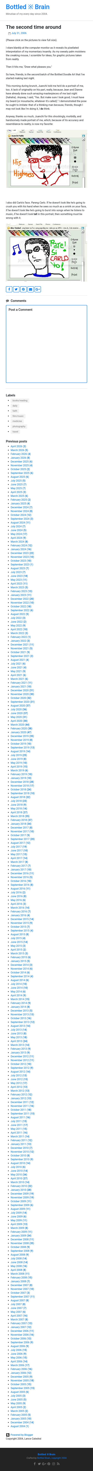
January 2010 (21, 1189)
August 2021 (20, 659)
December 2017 (21, 827)
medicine (17, 421)
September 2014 (22, 976)
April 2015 (18, 949)
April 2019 (19, 766)
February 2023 (21, 591)
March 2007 (19, 1319)
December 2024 (21, 507)
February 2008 (21, 1277)
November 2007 (22, 1289)
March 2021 (19, 678)
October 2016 (21, 881)
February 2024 (21, 545)
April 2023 (19, 583)
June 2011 (19, 1125)
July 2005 (18, 1395)
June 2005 (18, 1399)
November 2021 (22, 648)
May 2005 (18, 1403)
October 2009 (21, 1201)
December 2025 (21, 461)
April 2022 (19, 629)
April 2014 (18, 995)
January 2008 (20, 1281)
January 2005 (21, 1418)
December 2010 (21, 1147)
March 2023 (19, 587)
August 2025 (20, 476)
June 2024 (18, 530)
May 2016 (18, 900)
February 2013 (21, 1048)
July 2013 (19, 1029)
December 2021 (22, 644)
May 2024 (19, 534)
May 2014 (18, 991)
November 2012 (22, 1060)
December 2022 (22, 598)
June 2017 (19, 850)
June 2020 (19, 713)
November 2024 (22, 511)
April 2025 (18, 492)
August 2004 (20, 1426)
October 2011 (21, 1109)
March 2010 (20, 1182)
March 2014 (20, 999)
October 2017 (20, 835)
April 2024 (18, 537)
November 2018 (22, 785)
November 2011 (22, 1105)
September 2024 (22, 518)
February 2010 (21, 1186)
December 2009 (22, 1193)
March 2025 (19, 495)
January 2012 (21, 1098)
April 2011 (19, 1132)
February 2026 (21, 453)
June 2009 (18, 1216)
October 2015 (20, 926)
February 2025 (21, 499)
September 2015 (22, 930)
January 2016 (20, 915)
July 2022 (18, 617)
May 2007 (18, 1311)
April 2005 (18, 1407)
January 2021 (21, 686)
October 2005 (21, 1384)
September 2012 (22, 1067)
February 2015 (21, 957)
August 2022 (20, 614)
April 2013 (19, 1041)
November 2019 (22, 739)
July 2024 (18, 526)
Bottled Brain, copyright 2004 (52, 1458)
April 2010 (19, 1178)
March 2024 (19, 541)
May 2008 (19, 1266)
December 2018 (22, 781)
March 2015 (19, 953)
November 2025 (22, 465)
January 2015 (20, 961)
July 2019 (19, 755)
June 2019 (18, 759)
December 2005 (21, 1376)
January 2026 (20, 457)
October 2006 (21, 1338)
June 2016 (18, 896)
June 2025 (18, 484)
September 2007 (23, 1296)
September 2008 (22, 1250)
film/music (18, 416)
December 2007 (21, 1285)
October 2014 (20, 972)
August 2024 (20, 522)
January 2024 (21, 549)
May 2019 (19, 762)
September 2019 (23, 747)
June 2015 (19, 942)
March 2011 (20, 1136)
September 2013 (23, 1022)
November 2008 (22, 1243)
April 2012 (19, 1086)
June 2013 (18, 1033)
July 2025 (18, 480)
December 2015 (22, 919)
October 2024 (21, 514)
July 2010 (18, 1167)
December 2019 (22, 736)
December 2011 (22, 1102)
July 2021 (18, 663)
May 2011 (19, 1128)
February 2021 (21, 682)
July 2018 (19, 800)
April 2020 (19, 720)
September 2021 (22, 656)
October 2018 (21, 789)
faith (15, 411)
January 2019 (21, 778)
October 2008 (20, 1247)
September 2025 (22, 473)
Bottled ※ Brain (28, 7)
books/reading (20, 400)
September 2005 (23, 1388)
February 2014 (21, 1003)
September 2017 (23, 839)
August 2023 (20, 568)
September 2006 (22, 1342)
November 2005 (22, 1380)
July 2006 (19, 1350)
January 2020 (21, 732)
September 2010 (22, 1159)
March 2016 (20, 907)
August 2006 (20, 1346)
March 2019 (19, 770)
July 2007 (18, 1304)
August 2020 (20, 705)
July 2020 (19, 709)
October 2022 (21, 606)
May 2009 (19, 1220)
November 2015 (22, 922)
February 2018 (21, 820)
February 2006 (21, 1369)
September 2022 (22, 610)
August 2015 (20, 934)
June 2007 (18, 1308)
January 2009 (21, 1235)
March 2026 (19, 450)
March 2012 (20, 1090)
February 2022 (21, 637)
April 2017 (19, 858)
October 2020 (21, 698)
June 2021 (18, 667)
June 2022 (18, 621)
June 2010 (19, 1170)
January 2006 (21, 1372)
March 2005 (19, 1411)
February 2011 (21, 1140)
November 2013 (22, 1014)
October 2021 (20, 652)
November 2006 (22, 1334)
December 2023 (22, 553)
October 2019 (21, 743)
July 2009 (19, 1212)
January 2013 (20, 1052)
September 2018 (23, 793)
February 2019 (21, 774)
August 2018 (20, 797)
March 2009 (19, 1228)
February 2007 (21, 1323)
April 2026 (18, 446)
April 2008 (18, 1269)
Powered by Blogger (22, 1434)
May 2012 (19, 1083)
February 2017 (21, 865)
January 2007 (21, 1327)
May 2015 (18, 945)
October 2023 (21, 560)
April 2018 (19, 812)
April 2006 (19, 1361)
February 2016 (21, 911)
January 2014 (20, 1006)
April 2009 (19, 1224)
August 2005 (20, 1391)
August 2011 (20, 1117)
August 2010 (20, 1163)
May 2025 (18, 488)
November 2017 (22, 831)
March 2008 (20, 1273)
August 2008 (20, 1254)
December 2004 (22, 1422)
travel (15, 431)
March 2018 (20, 816)
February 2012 (21, 1094)
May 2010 (19, 1174)
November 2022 (22, 602)
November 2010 (22, 1151)
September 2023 (22, 564)
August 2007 (20, 1300)
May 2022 (18, 625)
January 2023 (21, 595)
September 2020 (23, 701)
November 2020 (22, 694)
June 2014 (19, 987)
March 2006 (20, 1365)
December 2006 (22, 1330)
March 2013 (20, 1044)
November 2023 (22, 556)
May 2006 (19, 1357)
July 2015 (18, 938)
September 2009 (22, 1205)
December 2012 (22, 1056)
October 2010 (20, 1155)
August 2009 (20, 1208)
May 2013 (19, 1037)
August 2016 (20, 888)
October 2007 (20, 1292)
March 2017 (19, 861)
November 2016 (22, 877)
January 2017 (21, 869)
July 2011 (19, 1121)
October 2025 (20, 469)
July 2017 (19, 846)
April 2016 (18, 903)
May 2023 (19, 579)
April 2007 (19, 1315)
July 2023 (18, 572)
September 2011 (23, 1113)
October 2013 (21, 1018)
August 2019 (20, 751)
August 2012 (20, 1071)
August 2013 (20, 1025)
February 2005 (21, 1414)
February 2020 (21, 728)
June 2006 (18, 1353)
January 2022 (20, 640)
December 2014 (21, 964)
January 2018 (21, 823)
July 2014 (19, 983)
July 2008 (19, 1258)
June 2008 (19, 1262)
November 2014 (22, 968)
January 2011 (21, 1144)
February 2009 (21, 1231)
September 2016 (22, 884)
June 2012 (19, 1079)
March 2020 (20, 724)
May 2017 (19, 854)
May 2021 (18, 671)
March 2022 (19, 633)
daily (15, 405)
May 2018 (19, 808)
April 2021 (18, 675)
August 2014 (20, 980)
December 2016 (22, 873)
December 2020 (22, 690)
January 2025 (20, 503)
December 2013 (21, 1010)
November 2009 (22, 1197)
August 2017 (20, 842)
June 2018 (18, 804)
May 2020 (19, 717)
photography (19, 426)
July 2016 (18, 892)
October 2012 (21, 1064)
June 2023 (19, 576)
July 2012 (19, 1075)
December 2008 (22, 1239)
